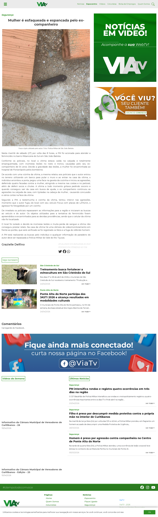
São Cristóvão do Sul (49, 266)
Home (49, 498)
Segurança (7, 15)
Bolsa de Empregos (127, 4)
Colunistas (111, 4)
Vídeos (102, 4)
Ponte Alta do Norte (49, 290)
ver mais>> (86, 284)
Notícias (80, 4)
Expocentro (91, 4)
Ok (149, 512)
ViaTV (121, 500)
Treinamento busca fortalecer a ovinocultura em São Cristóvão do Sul (65, 271)
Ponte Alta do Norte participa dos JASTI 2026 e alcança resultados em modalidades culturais (64, 297)
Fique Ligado (90, 501)
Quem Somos (144, 4)
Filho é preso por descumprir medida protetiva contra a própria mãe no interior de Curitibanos (111, 415)
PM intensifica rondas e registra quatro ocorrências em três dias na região (109, 390)
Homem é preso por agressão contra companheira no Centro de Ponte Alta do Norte (110, 440)
